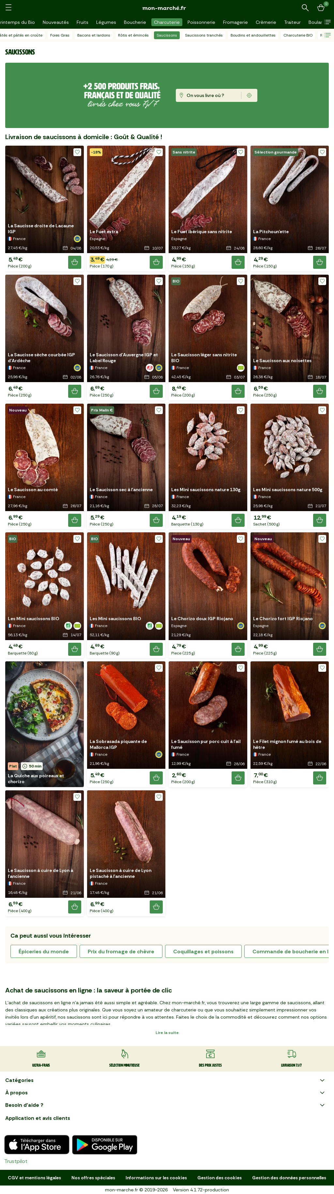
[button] (327, 22)
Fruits (82, 22)
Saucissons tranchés (204, 35)
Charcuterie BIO (297, 35)
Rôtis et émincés (133, 35)
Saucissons (167, 35)
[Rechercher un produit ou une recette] (305, 8)
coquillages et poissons (203, 951)
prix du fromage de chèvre (121, 951)
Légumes (106, 22)
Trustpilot (15, 1161)
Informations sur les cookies (156, 1177)
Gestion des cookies (219, 1177)
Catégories (165, 1080)
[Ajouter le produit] (74, 262)
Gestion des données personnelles (289, 1177)
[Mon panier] (321, 8)
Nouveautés (56, 22)
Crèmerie (266, 22)
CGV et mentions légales (34, 1177)
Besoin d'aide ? (165, 1105)
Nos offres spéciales (93, 1177)
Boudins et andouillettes (253, 35)
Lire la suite (167, 1032)
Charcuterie (167, 22)
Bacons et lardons (93, 35)
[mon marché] (167, 8)
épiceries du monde (44, 951)
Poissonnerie (201, 22)
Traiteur (292, 22)
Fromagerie (235, 22)
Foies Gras (59, 35)
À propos (165, 1092)
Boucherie (135, 22)
